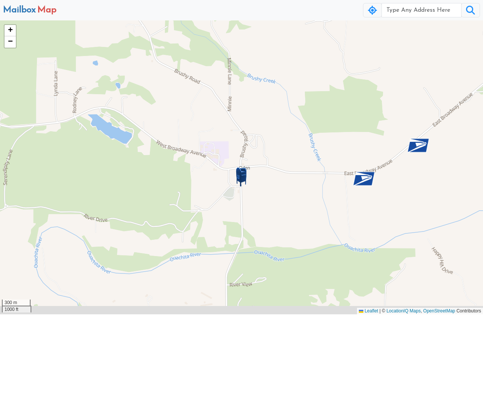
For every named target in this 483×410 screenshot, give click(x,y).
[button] (241, 177)
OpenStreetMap (439, 311)
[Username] (421, 10)
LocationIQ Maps (403, 311)
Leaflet (368, 311)
